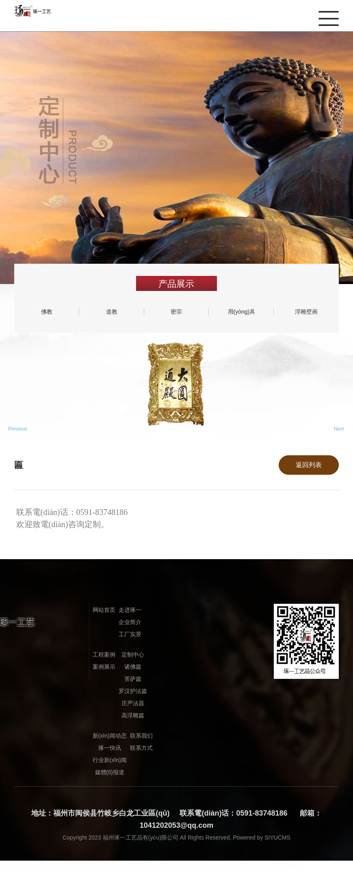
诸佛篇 (132, 666)
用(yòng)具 (242, 311)
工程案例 (104, 654)
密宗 (176, 311)
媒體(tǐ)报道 (109, 772)
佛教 (46, 311)
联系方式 (141, 748)
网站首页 (104, 610)
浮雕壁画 (306, 311)
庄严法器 (132, 703)
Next (339, 429)
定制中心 (132, 654)
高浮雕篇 (132, 715)
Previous (14, 429)
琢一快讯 (109, 748)
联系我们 (141, 735)
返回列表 (309, 464)
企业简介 (130, 622)
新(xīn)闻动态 (110, 735)
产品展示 (176, 284)
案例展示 (104, 666)
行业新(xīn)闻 (110, 760)
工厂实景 (130, 634)
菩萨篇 (132, 679)
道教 (111, 311)
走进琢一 (130, 610)
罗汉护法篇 (133, 691)
